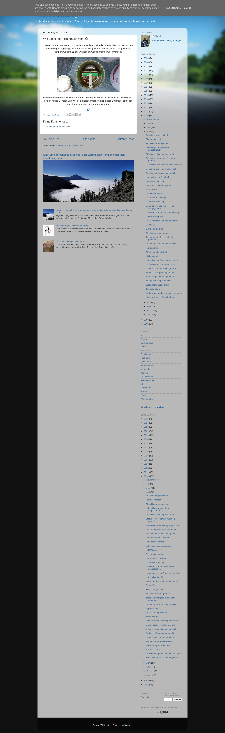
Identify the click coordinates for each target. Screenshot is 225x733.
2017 (146, 87)
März (149, 306)
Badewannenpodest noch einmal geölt (164, 293)
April (148, 302)
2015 (146, 95)
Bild (142, 335)
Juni (148, 127)
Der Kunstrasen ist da (156, 193)
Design (144, 347)
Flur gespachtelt (153, 139)
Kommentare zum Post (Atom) (68, 145)
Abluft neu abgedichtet (156, 252)
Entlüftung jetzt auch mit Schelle (161, 244)
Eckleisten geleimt (154, 229)
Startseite (89, 139)
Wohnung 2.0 (147, 399)
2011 (146, 111)
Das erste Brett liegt (155, 202)
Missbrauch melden (152, 407)
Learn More (173, 8)
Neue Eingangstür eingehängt (160, 276)
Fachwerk (145, 358)
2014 (146, 99)
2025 (146, 58)
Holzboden (146, 361)
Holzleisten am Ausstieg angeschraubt (164, 165)
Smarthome (146, 388)
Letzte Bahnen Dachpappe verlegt (162, 260)
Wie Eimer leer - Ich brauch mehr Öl (163, 221)
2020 (146, 79)
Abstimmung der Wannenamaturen (72, 226)
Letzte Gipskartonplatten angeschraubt (157, 148)
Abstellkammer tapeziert (157, 143)
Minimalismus (147, 376)
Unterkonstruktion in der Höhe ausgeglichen (160, 207)
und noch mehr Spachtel (157, 177)
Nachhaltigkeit (147, 380)
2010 (146, 115)
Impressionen (152, 248)
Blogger (128, 725)
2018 (146, 83)
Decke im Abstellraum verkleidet (161, 169)
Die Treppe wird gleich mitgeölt (70, 241)
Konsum (144, 373)
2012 (146, 107)
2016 (146, 91)
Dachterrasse (147, 343)
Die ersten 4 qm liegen (156, 197)
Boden (144, 339)
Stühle (144, 391)
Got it (187, 8)
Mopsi (158, 36)
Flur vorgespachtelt (155, 181)
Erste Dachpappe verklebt (158, 285)
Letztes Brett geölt (154, 216)
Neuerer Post (51, 139)
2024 (146, 62)
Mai (148, 131)
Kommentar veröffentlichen (59, 126)
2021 (146, 74)
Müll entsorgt (152, 256)
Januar (149, 314)
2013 (146, 103)
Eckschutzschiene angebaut (159, 185)
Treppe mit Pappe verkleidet (159, 280)
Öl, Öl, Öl (150, 225)
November (151, 119)
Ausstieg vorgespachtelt (157, 135)
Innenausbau (147, 365)
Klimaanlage (146, 369)
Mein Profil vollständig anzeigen (166, 40)
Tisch (143, 395)
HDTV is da (151, 189)
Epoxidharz (146, 350)
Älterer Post (126, 139)
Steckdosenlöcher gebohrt (158, 233)
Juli (148, 123)
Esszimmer (146, 354)
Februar (150, 310)
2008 (146, 324)
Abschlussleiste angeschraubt (160, 154)
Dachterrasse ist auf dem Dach (160, 264)
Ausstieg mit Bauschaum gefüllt (160, 173)
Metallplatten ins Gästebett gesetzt (162, 297)
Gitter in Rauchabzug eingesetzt (161, 268)
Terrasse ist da (153, 289)
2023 (146, 66)
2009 (146, 320)
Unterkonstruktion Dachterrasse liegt (163, 212)
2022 (146, 70)
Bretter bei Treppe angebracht (160, 272)
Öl (142, 384)
